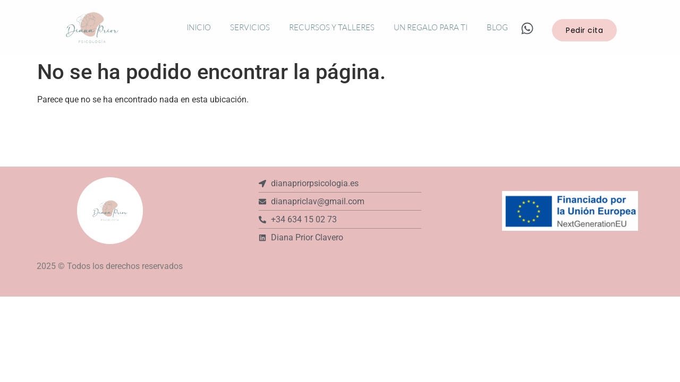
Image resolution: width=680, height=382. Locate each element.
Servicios (250, 27)
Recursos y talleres (332, 27)
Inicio (198, 27)
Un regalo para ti (431, 27)
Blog (497, 27)
